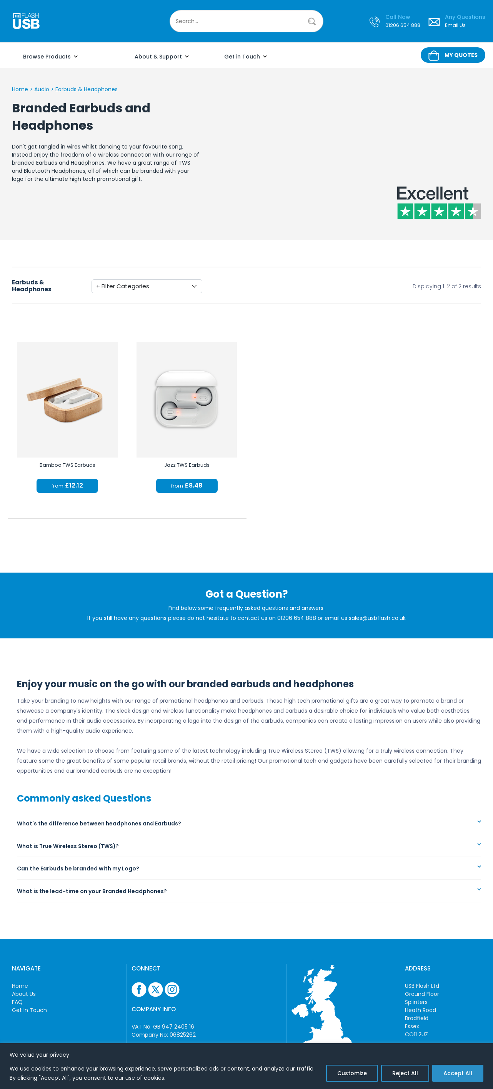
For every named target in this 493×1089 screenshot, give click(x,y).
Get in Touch (246, 56)
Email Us (455, 25)
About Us (24, 994)
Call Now (397, 17)
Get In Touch (29, 1010)
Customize (352, 1073)
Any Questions (465, 17)
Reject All (405, 1073)
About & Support (162, 56)
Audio (41, 89)
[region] (246, 1066)
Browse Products (50, 56)
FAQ (17, 1002)
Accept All (457, 1073)
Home (20, 89)
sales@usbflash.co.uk (377, 618)
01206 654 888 (402, 25)
